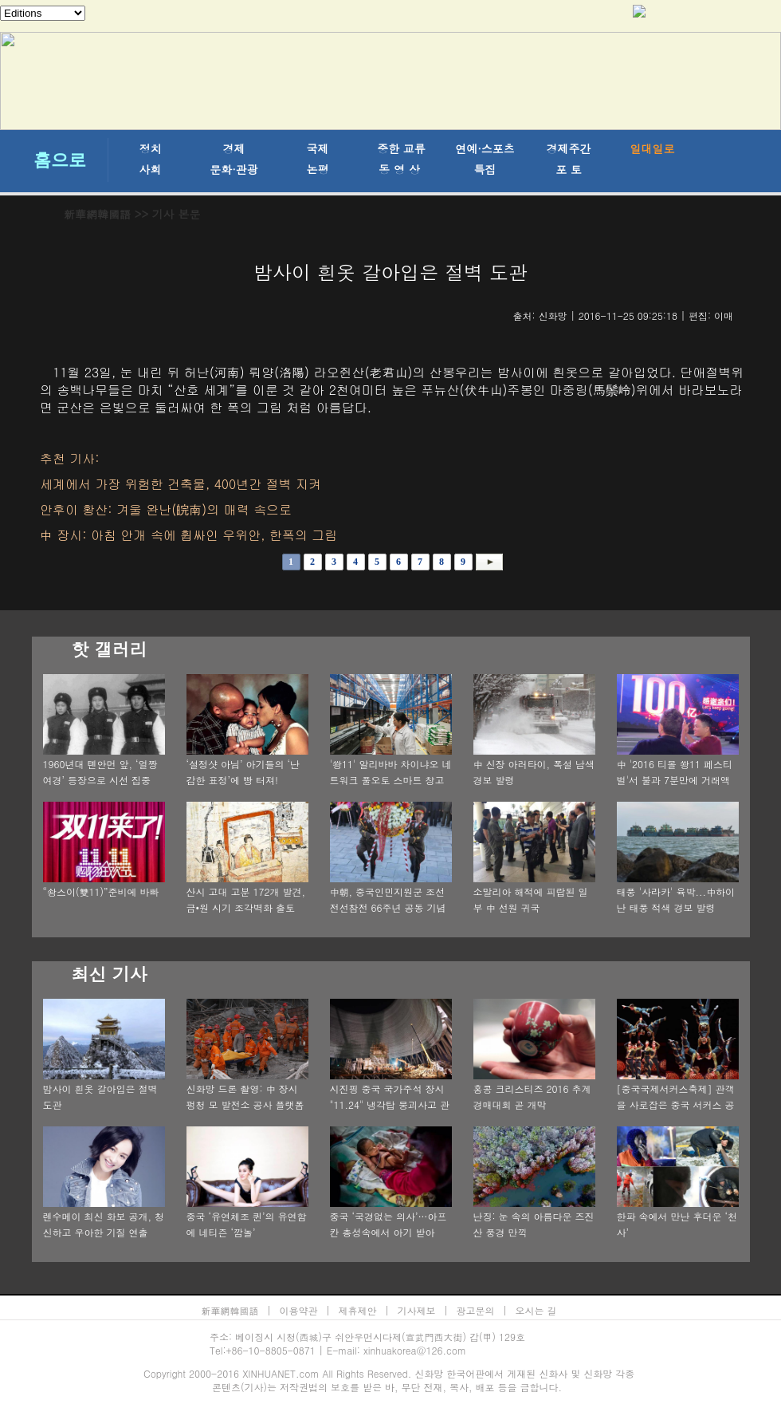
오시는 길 (536, 1310)
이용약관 (299, 1310)
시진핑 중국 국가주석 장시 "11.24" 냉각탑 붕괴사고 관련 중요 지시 (390, 1104)
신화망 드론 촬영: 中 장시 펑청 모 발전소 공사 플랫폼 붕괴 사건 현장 (245, 1104)
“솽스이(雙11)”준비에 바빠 (101, 891)
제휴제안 (358, 1310)
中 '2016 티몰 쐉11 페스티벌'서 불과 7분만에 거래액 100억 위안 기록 (675, 780)
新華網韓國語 (97, 214)
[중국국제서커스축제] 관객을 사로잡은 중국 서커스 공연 (676, 1104)
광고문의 (476, 1310)
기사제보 (417, 1310)
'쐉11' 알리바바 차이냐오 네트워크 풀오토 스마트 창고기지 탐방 (391, 780)
